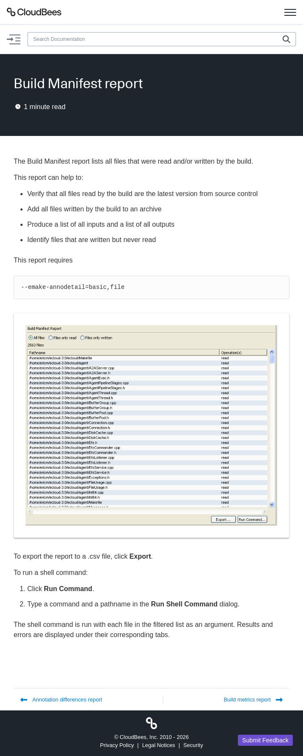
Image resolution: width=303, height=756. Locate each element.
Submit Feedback (265, 740)
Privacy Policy (117, 745)
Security (193, 745)
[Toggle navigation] (290, 12)
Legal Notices (158, 745)
